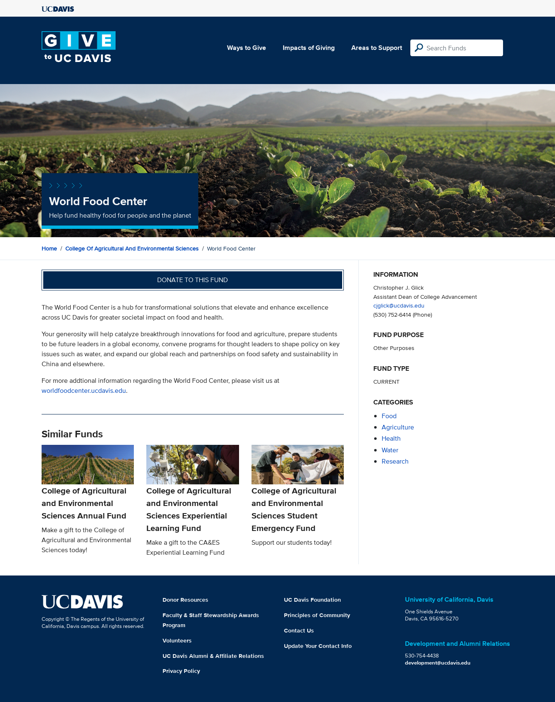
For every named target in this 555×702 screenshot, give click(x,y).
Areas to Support (376, 47)
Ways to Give (246, 47)
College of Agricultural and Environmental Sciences (132, 248)
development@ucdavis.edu (438, 663)
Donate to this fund (192, 280)
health (391, 438)
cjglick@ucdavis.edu (398, 305)
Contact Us (299, 630)
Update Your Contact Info (318, 646)
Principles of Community (317, 615)
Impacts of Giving (309, 47)
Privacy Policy (181, 671)
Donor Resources (185, 599)
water (390, 450)
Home (49, 248)
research (395, 461)
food (389, 416)
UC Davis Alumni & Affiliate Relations (213, 656)
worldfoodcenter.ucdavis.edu (84, 390)
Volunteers (177, 640)
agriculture (398, 427)
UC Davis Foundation (312, 599)
